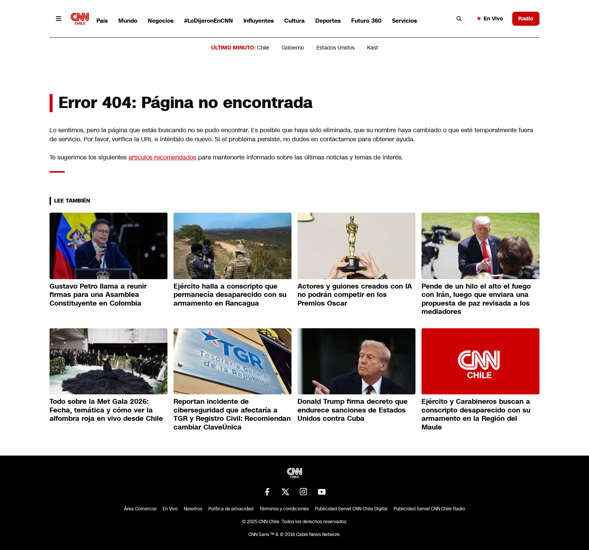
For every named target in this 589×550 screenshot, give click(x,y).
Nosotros (193, 509)
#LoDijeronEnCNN (208, 21)
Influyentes (258, 21)
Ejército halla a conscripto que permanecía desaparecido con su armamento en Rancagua (230, 294)
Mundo (127, 21)
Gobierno (293, 47)
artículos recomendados (162, 157)
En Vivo (490, 18)
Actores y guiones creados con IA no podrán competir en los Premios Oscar (355, 294)
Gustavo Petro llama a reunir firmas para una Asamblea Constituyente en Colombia (98, 294)
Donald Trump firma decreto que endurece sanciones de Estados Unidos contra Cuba (353, 410)
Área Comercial (140, 509)
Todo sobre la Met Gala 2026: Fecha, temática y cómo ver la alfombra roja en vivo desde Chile (106, 410)
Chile (263, 47)
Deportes (328, 21)
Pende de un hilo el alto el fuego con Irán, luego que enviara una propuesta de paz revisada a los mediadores (476, 299)
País (102, 21)
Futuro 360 (366, 21)
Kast (372, 47)
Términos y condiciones (284, 509)
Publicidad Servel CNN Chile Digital (351, 509)
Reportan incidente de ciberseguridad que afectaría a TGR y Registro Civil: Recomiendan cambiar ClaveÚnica (232, 414)
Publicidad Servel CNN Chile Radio (429, 509)
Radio (525, 18)
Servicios (404, 21)
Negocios (161, 21)
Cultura (294, 21)
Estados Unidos (335, 47)
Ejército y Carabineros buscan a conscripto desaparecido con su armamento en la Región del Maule (476, 414)
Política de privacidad (230, 509)
